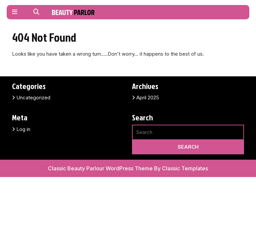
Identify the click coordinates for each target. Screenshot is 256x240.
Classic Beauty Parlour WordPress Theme (101, 168)
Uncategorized (33, 97)
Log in (23, 129)
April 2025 (147, 97)
